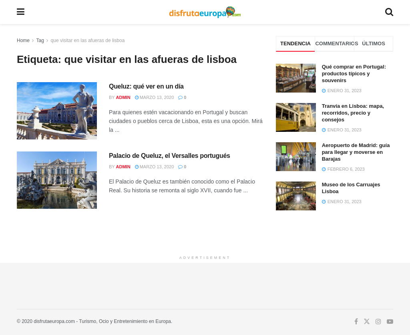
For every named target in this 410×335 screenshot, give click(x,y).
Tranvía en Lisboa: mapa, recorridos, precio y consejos (353, 113)
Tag (40, 40)
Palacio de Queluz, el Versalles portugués (169, 155)
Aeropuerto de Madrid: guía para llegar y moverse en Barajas (356, 152)
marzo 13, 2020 (154, 97)
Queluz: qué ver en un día (146, 86)
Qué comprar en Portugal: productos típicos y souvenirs (354, 73)
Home (23, 40)
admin (123, 97)
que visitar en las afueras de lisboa (88, 40)
